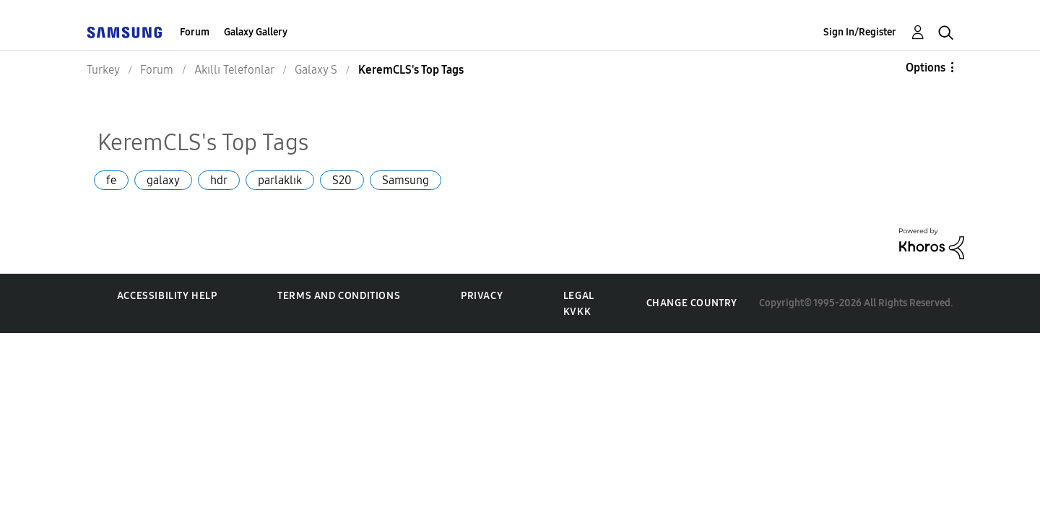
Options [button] (925, 67)
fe (111, 180)
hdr (219, 180)
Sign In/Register (859, 32)
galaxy (163, 180)
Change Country (691, 303)
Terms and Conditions (338, 296)
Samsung (405, 180)
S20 (342, 180)
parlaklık (280, 180)
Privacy (482, 296)
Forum (194, 32)
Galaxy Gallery (255, 32)
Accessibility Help (167, 296)
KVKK (577, 312)
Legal (578, 296)
